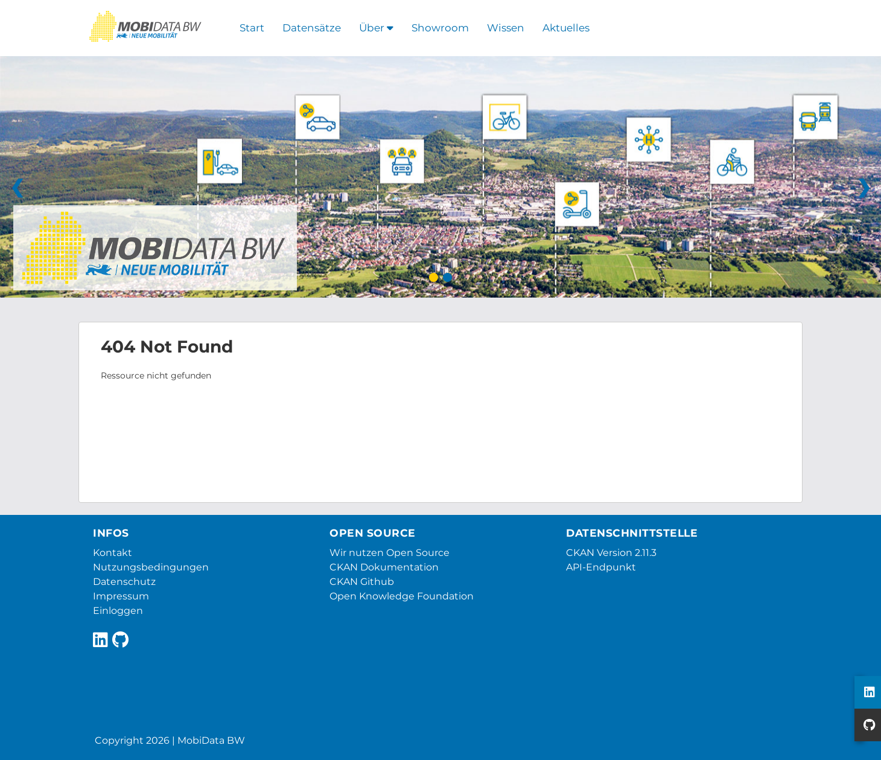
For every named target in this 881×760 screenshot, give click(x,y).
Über (376, 28)
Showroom (440, 28)
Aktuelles (566, 28)
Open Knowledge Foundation (401, 596)
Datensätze (311, 28)
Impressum (121, 596)
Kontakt (112, 552)
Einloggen (118, 610)
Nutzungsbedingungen (151, 567)
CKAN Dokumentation (384, 567)
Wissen (505, 28)
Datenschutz (124, 581)
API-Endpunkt (601, 567)
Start (252, 28)
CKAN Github (361, 581)
